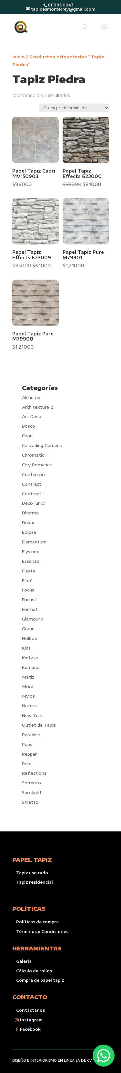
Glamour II (32, 618)
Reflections (34, 773)
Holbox (29, 638)
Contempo (33, 474)
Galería (24, 961)
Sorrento (31, 782)
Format (30, 609)
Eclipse (29, 532)
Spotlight (32, 792)
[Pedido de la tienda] (74, 108)
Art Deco (31, 416)
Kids (26, 648)
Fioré (27, 580)
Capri (27, 435)
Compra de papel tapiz (40, 980)
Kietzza (30, 657)
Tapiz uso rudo (32, 872)
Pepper (29, 754)
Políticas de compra (37, 921)
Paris (27, 744)
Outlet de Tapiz (39, 725)
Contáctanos (30, 1010)
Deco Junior (34, 503)
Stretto (30, 802)
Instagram (31, 1020)
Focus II (29, 599)
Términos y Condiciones (42, 931)
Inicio (18, 56)
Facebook (30, 1029)
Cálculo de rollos (34, 971)
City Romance (37, 464)
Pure (27, 763)
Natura (29, 705)
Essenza (30, 561)
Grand (28, 628)
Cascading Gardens (42, 445)
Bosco (28, 426)
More (27, 686)
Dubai (28, 522)
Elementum (34, 541)
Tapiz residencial (34, 882)
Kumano (31, 667)
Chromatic (33, 455)
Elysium (30, 551)
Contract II (33, 493)
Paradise (31, 734)
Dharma (30, 512)
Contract (31, 484)
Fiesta (28, 570)
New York (32, 715)
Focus (28, 589)
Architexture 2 (37, 407)
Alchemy (31, 397)
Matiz (28, 677)
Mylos (28, 696)
